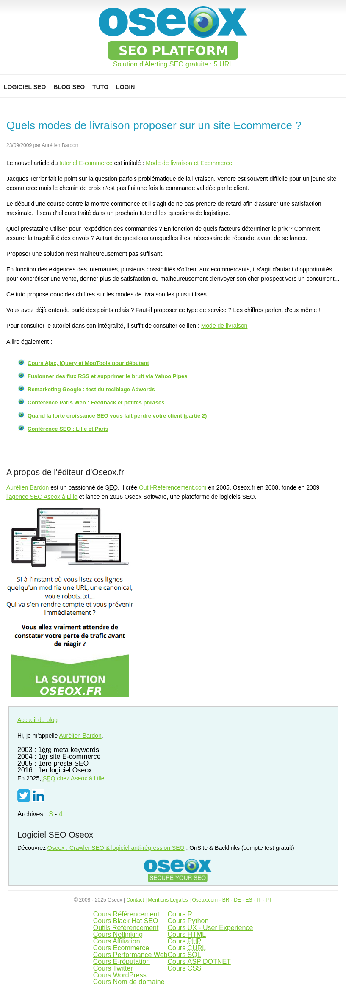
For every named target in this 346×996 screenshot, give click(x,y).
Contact (135, 900)
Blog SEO (69, 86)
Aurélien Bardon (27, 487)
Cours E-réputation (121, 961)
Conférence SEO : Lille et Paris (68, 429)
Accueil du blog (37, 720)
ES (248, 900)
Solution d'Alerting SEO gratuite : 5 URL (173, 64)
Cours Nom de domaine (129, 981)
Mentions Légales (168, 900)
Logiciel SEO (25, 86)
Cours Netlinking (118, 934)
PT (269, 900)
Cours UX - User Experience (210, 927)
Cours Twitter (113, 968)
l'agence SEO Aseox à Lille (42, 496)
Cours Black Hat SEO (125, 920)
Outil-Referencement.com (173, 487)
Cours (186, 934)
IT (259, 900)
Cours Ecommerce (121, 948)
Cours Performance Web (130, 954)
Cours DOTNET (198, 961)
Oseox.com (205, 900)
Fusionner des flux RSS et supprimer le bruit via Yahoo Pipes (108, 376)
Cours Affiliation (116, 941)
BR (226, 900)
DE (237, 900)
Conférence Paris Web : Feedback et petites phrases (96, 402)
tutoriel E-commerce (85, 163)
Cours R (179, 914)
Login (125, 86)
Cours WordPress (120, 975)
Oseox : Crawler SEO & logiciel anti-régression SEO (116, 847)
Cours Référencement (126, 914)
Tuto (100, 86)
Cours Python (187, 920)
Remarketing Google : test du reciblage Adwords (91, 389)
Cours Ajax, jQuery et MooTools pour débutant (88, 363)
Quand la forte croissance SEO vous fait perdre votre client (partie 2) (117, 415)
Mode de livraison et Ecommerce (189, 163)
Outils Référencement (126, 927)
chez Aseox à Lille (74, 778)
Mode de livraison (224, 325)
